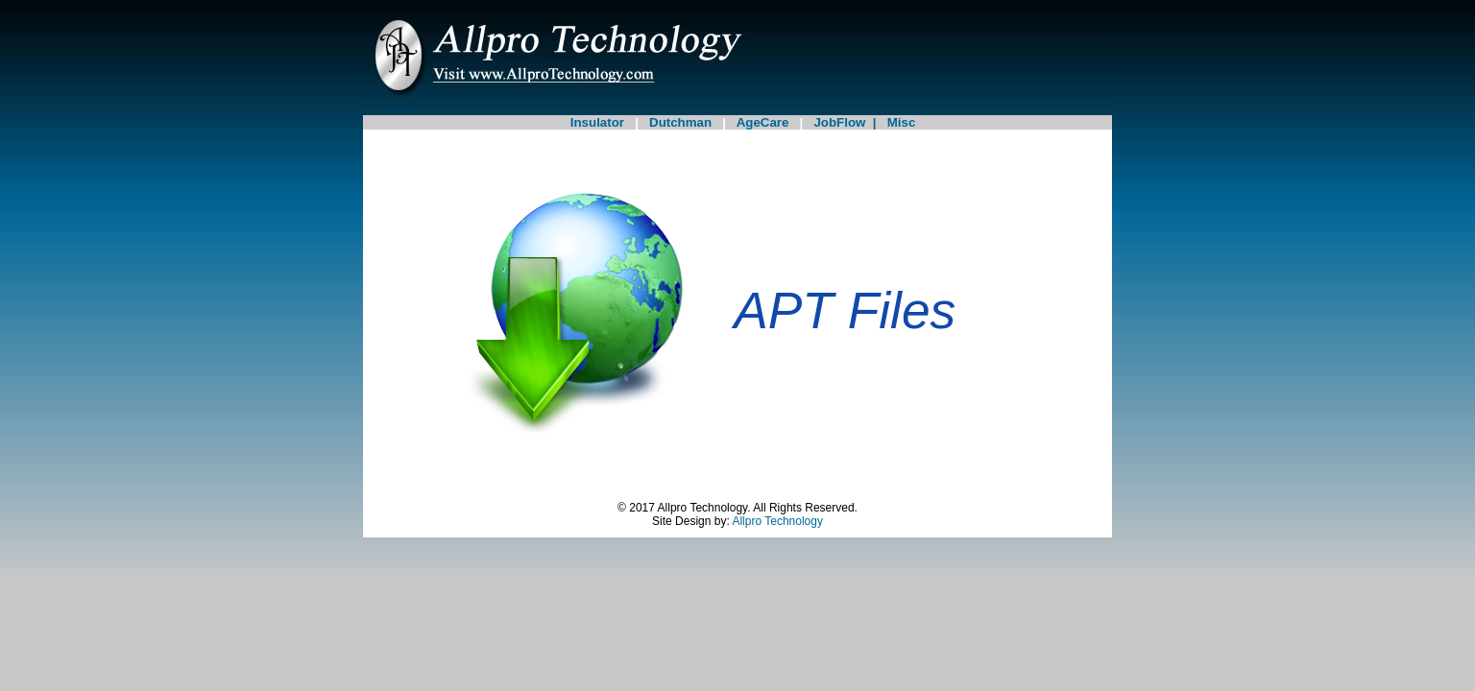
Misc (901, 122)
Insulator (597, 122)
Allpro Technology (777, 521)
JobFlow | (849, 122)
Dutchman (680, 122)
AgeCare (762, 122)
